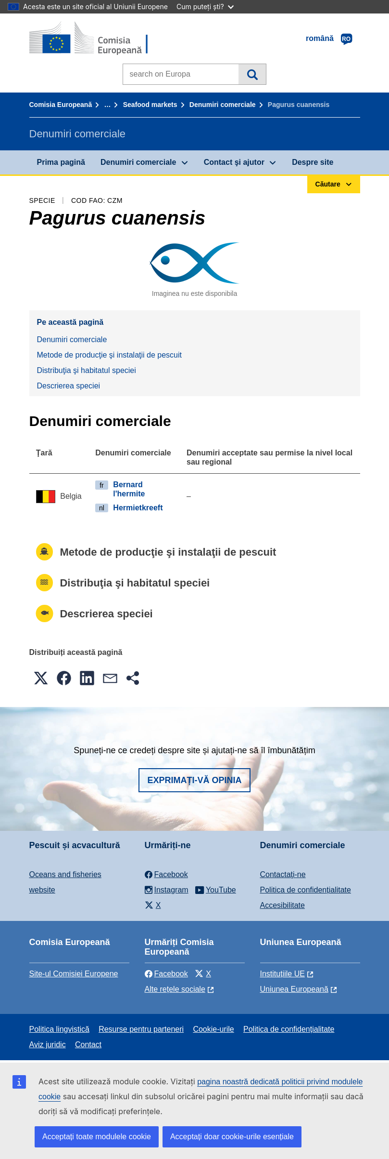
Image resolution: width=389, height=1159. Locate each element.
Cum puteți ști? (205, 6)
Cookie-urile (213, 1029)
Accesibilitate (282, 905)
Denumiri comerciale (222, 104)
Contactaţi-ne (283, 874)
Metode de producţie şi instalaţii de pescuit (109, 355)
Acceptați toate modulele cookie (96, 1136)
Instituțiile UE (282, 974)
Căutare (252, 74)
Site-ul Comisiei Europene (73, 974)
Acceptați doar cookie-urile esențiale (232, 1136)
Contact (88, 1044)
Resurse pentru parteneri (141, 1029)
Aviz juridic (47, 1044)
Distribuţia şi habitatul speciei (86, 370)
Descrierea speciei (68, 386)
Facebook (166, 974)
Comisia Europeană (60, 104)
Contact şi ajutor (234, 162)
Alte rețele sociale (175, 989)
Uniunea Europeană (294, 989)
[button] (40, 678)
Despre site (312, 162)
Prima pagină (61, 162)
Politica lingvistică (59, 1029)
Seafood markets (150, 104)
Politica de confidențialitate (305, 890)
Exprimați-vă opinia (194, 780)
